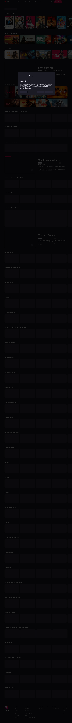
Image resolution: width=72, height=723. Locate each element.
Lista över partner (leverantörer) (25, 88)
